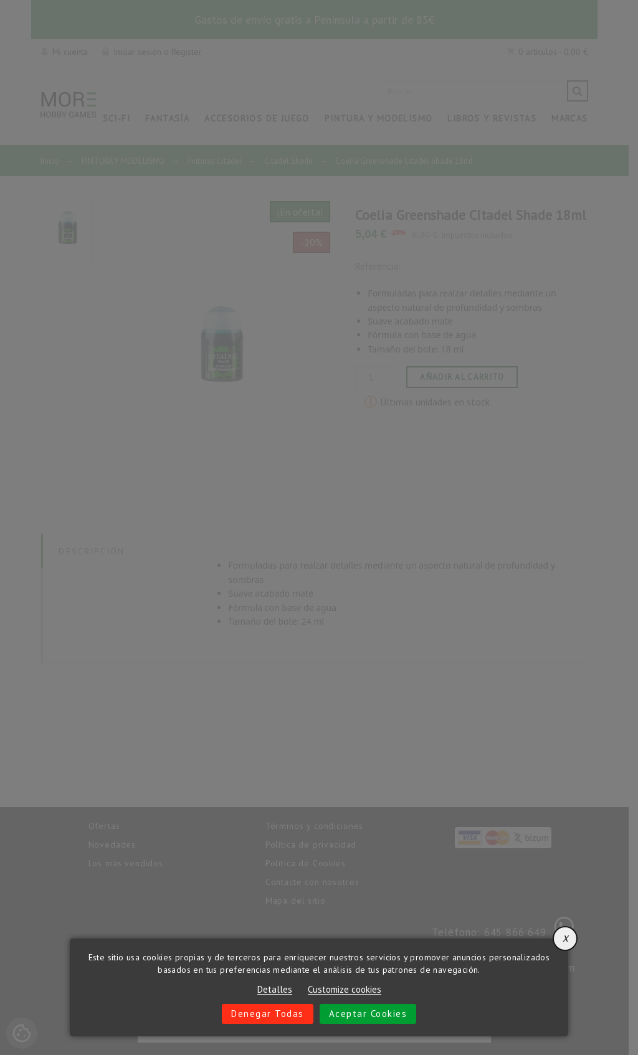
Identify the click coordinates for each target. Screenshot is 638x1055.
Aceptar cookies (368, 1014)
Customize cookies (344, 990)
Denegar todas (267, 1014)
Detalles (274, 990)
